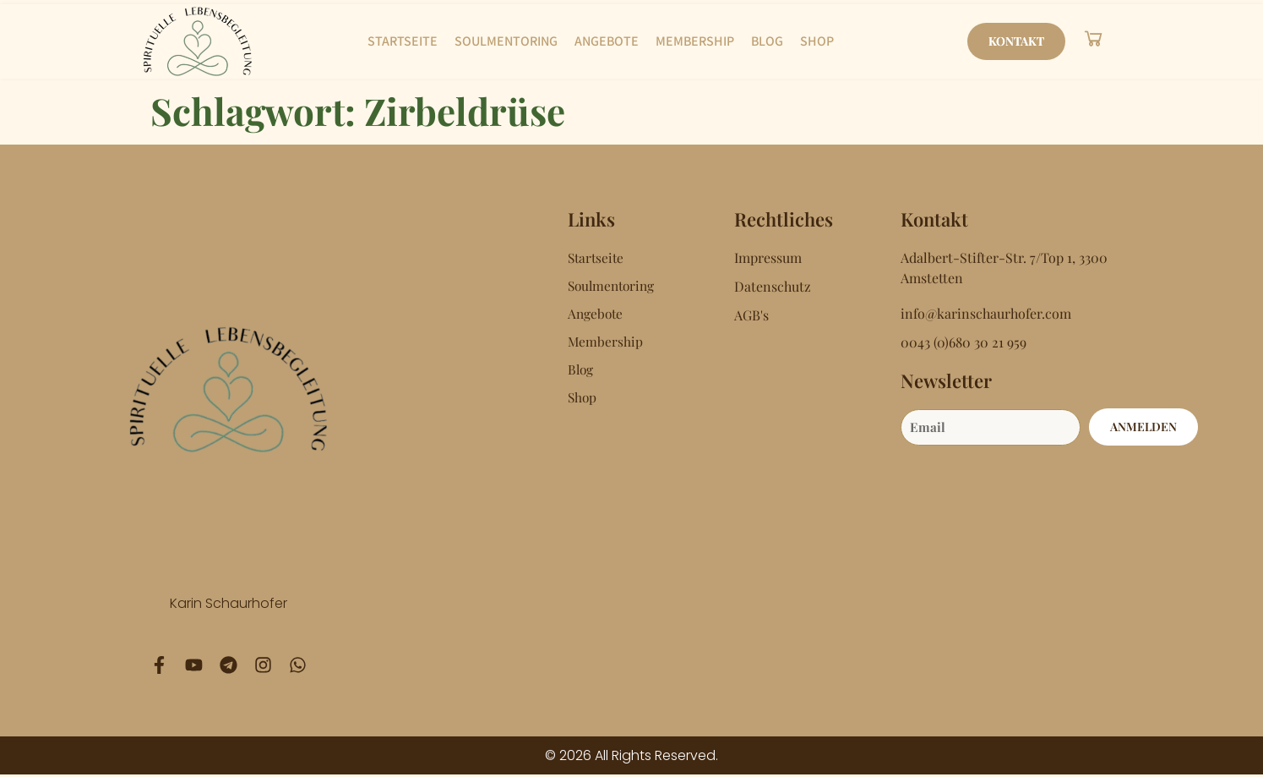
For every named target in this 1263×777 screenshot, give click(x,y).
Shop (817, 41)
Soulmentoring (506, 41)
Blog (767, 41)
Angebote (606, 41)
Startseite (402, 41)
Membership (695, 41)
